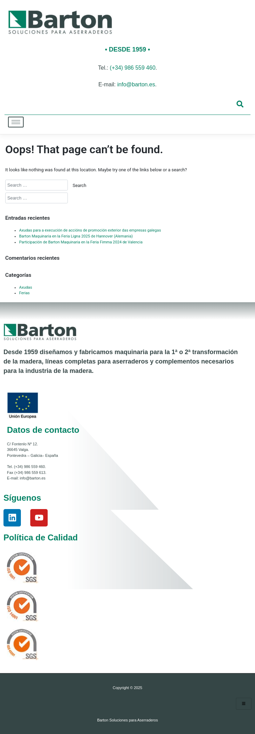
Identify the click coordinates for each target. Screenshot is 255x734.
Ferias (24, 293)
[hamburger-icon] (16, 122)
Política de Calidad (40, 537)
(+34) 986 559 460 (133, 68)
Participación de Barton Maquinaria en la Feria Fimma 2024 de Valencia (81, 242)
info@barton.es (136, 84)
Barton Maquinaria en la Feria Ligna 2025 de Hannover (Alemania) (76, 236)
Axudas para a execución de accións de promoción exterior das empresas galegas (90, 230)
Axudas (25, 287)
